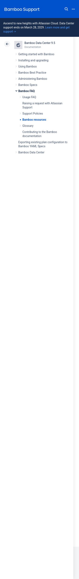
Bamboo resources (34, 119)
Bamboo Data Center (31, 152)
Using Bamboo (27, 66)
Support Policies (32, 113)
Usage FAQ (29, 97)
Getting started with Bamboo (36, 54)
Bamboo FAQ (26, 91)
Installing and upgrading (33, 60)
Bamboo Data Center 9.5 (39, 43)
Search (66, 9)
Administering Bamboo (32, 78)
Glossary (27, 125)
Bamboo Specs (27, 85)
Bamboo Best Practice (32, 72)
